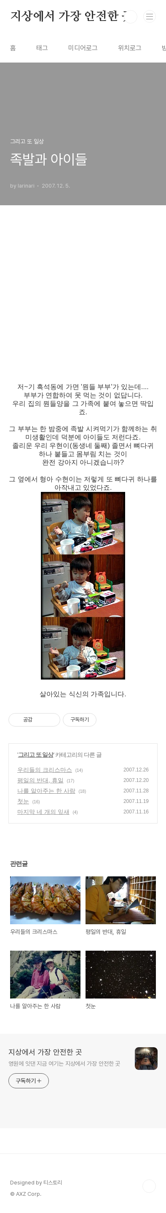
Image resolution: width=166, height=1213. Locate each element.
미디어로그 (83, 48)
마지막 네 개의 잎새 (43, 811)
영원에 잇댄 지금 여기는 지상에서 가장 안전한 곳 (64, 1063)
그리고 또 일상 (36, 754)
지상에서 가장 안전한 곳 (71, 17)
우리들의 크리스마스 (44, 769)
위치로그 (130, 48)
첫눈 (23, 801)
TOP (149, 1186)
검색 (130, 16)
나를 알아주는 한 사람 (46, 790)
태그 (42, 48)
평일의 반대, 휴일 (40, 780)
